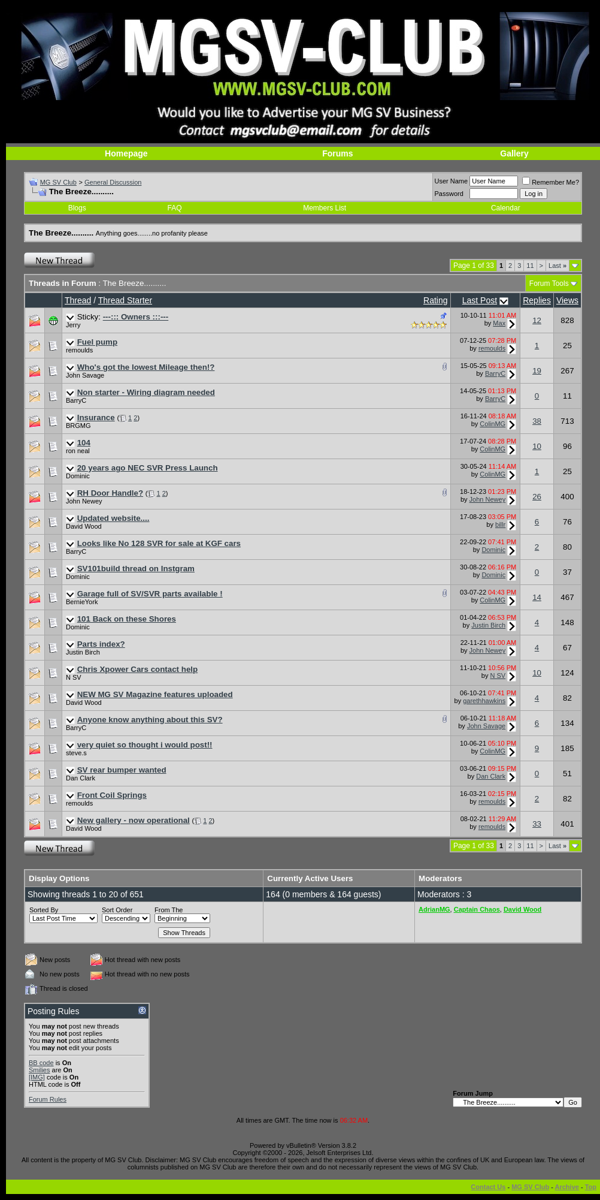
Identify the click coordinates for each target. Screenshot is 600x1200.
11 (530, 265)
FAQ (175, 208)
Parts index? (101, 644)
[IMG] (37, 1077)
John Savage (85, 375)
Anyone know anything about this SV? (150, 719)
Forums (337, 153)
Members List (324, 208)
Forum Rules (47, 1099)
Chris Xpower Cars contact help (137, 669)
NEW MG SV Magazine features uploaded (155, 694)
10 (536, 446)
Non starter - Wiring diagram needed (146, 392)
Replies (537, 300)
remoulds (79, 350)
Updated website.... (113, 518)
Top (590, 1186)
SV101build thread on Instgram (136, 568)
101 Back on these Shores (126, 618)
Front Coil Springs (112, 795)
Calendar (505, 208)
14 (536, 597)
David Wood (84, 526)
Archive (567, 1186)
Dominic (78, 476)
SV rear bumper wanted (121, 769)
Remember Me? (550, 182)
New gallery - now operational (133, 820)
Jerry (73, 324)
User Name (451, 181)
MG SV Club (58, 182)
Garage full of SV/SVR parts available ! (150, 593)
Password (449, 193)
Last (557, 265)
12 (536, 320)
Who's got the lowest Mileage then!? (146, 367)
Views (567, 300)
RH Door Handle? (110, 493)
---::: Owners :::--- (136, 316)
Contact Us (488, 1186)
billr (500, 524)
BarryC (495, 373)
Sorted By (43, 909)
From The (168, 909)
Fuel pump (97, 341)
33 (536, 823)
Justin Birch (488, 625)
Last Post (479, 300)
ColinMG (492, 423)
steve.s (76, 752)
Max (499, 323)
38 (536, 421)
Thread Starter (125, 300)
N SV (73, 677)
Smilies (39, 1070)
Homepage (126, 153)
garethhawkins (484, 700)
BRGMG (78, 425)
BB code (41, 1062)
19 (536, 370)
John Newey (84, 501)
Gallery (514, 153)
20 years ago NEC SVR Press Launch (147, 467)
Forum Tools (549, 283)
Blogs (77, 208)
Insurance (96, 417)
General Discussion (112, 182)
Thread (78, 300)
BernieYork (82, 601)
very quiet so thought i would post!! (145, 744)
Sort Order (117, 909)
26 (536, 496)
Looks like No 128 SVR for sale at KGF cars (159, 543)
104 (83, 442)
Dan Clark (80, 778)
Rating (435, 300)
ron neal (78, 450)
